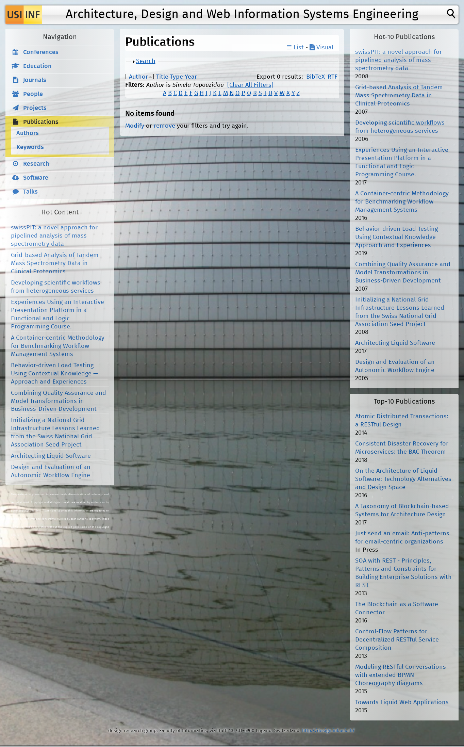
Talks (30, 192)
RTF (332, 77)
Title (162, 77)
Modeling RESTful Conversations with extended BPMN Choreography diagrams (400, 675)
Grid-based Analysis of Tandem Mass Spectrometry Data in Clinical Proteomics (55, 263)
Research (36, 164)
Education (37, 66)
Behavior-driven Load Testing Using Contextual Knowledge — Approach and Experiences (54, 373)
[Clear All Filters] (250, 85)
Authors (27, 133)
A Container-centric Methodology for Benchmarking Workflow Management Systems (57, 346)
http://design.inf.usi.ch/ (328, 730)
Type (176, 77)
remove (164, 126)
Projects (35, 108)
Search (145, 61)
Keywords (30, 147)
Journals (34, 80)
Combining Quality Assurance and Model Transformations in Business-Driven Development (58, 401)
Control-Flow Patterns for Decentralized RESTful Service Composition (397, 640)
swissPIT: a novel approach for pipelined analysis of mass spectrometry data (54, 236)
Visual (321, 48)
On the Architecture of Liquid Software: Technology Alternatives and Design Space (403, 479)
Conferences (41, 52)
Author (138, 77)
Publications (41, 122)
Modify (134, 126)
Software (35, 178)
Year (191, 77)
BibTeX (315, 77)
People (33, 94)
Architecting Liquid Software (51, 456)
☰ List (295, 48)
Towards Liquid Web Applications (402, 702)
